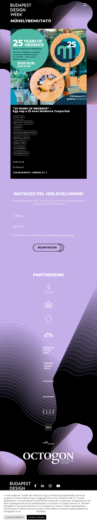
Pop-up (18, 117)
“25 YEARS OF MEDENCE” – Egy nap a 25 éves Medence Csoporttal (41, 110)
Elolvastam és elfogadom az (44, 235)
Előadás (19, 148)
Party (17, 127)
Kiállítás (19, 143)
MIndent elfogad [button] (36, 517)
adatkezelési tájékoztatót (60, 235)
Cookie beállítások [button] (14, 517)
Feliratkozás (47, 247)
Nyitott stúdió (23, 122)
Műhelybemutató (25, 133)
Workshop (21, 153)
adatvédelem (29, 511)
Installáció (21, 138)
